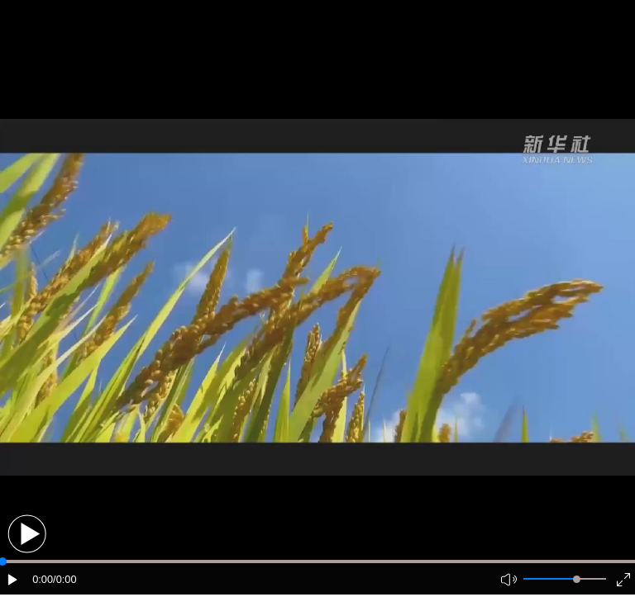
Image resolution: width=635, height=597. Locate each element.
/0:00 (64, 579)
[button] (27, 534)
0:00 (42, 579)
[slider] (576, 579)
